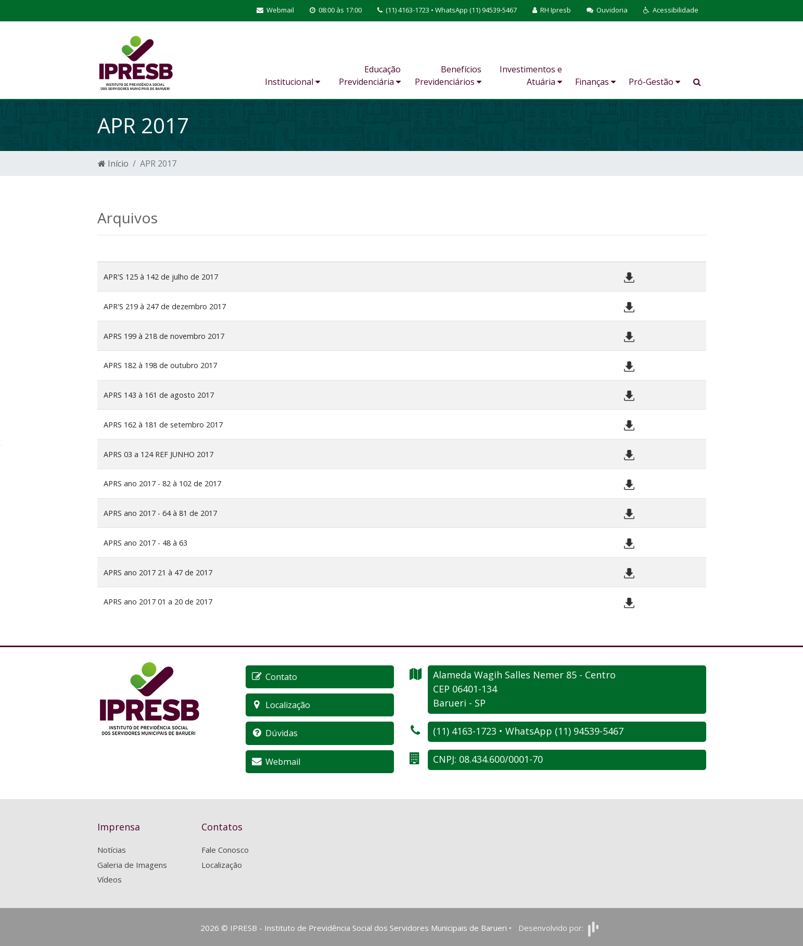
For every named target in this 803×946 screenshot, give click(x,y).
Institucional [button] (292, 81)
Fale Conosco (225, 849)
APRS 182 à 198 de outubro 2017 (160, 365)
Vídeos (109, 879)
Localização (221, 864)
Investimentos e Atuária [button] (531, 75)
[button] (670, 10)
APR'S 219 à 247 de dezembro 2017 (165, 306)
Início (113, 163)
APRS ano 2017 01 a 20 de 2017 (158, 602)
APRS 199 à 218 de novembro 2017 (164, 336)
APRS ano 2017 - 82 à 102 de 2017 (162, 483)
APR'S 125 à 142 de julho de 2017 (161, 277)
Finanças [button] (595, 81)
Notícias (111, 849)
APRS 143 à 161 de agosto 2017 (159, 395)
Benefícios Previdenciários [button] (448, 75)
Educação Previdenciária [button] (370, 75)
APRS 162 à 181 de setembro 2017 (163, 425)
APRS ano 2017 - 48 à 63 (145, 543)
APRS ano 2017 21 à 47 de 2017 (158, 572)
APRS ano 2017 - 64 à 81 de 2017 (160, 513)
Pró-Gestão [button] (654, 81)
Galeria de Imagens (132, 864)
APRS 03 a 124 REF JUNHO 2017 (158, 454)
